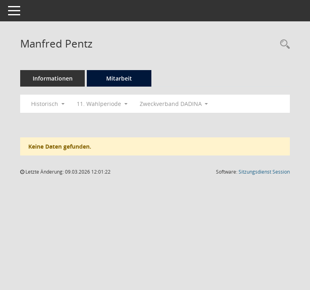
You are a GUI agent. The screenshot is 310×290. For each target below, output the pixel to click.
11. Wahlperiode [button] (102, 104)
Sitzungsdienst (264, 171)
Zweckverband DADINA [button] (174, 104)
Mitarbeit (119, 78)
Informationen (53, 78)
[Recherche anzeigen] (283, 44)
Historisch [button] (48, 104)
